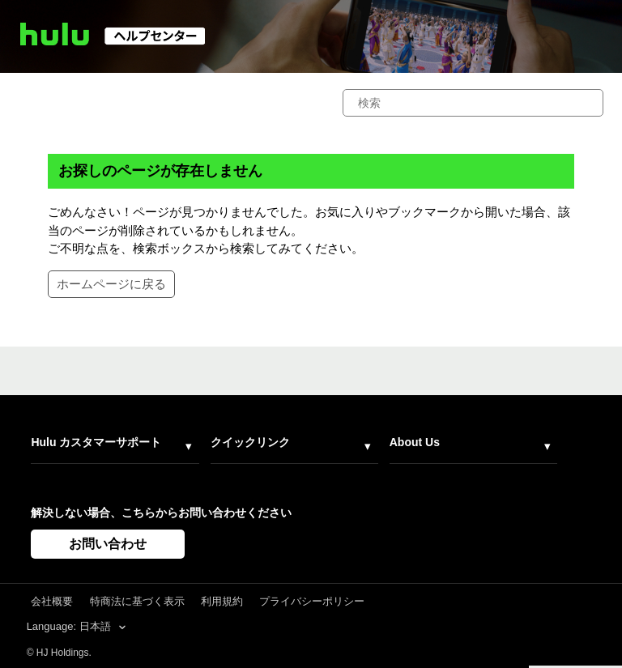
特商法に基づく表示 (137, 601)
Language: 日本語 (70, 626)
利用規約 (222, 601)
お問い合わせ (108, 544)
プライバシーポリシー (311, 601)
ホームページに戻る (111, 284)
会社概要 (52, 601)
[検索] (473, 103)
